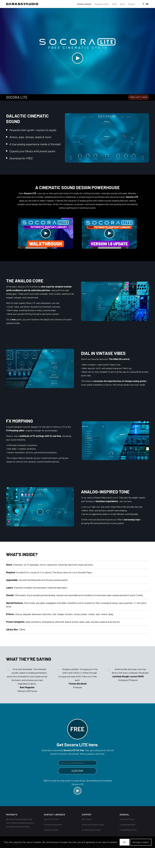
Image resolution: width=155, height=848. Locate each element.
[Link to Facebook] (143, 4)
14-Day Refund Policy (128, 830)
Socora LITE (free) (51, 819)
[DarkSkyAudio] (22, 4)
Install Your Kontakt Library (93, 824)
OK (124, 842)
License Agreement (128, 824)
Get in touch (87, 819)
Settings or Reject (140, 842)
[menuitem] (84, 4)
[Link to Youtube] (147, 4)
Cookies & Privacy (127, 819)
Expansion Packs (51, 830)
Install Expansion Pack (91, 830)
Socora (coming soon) (53, 824)
